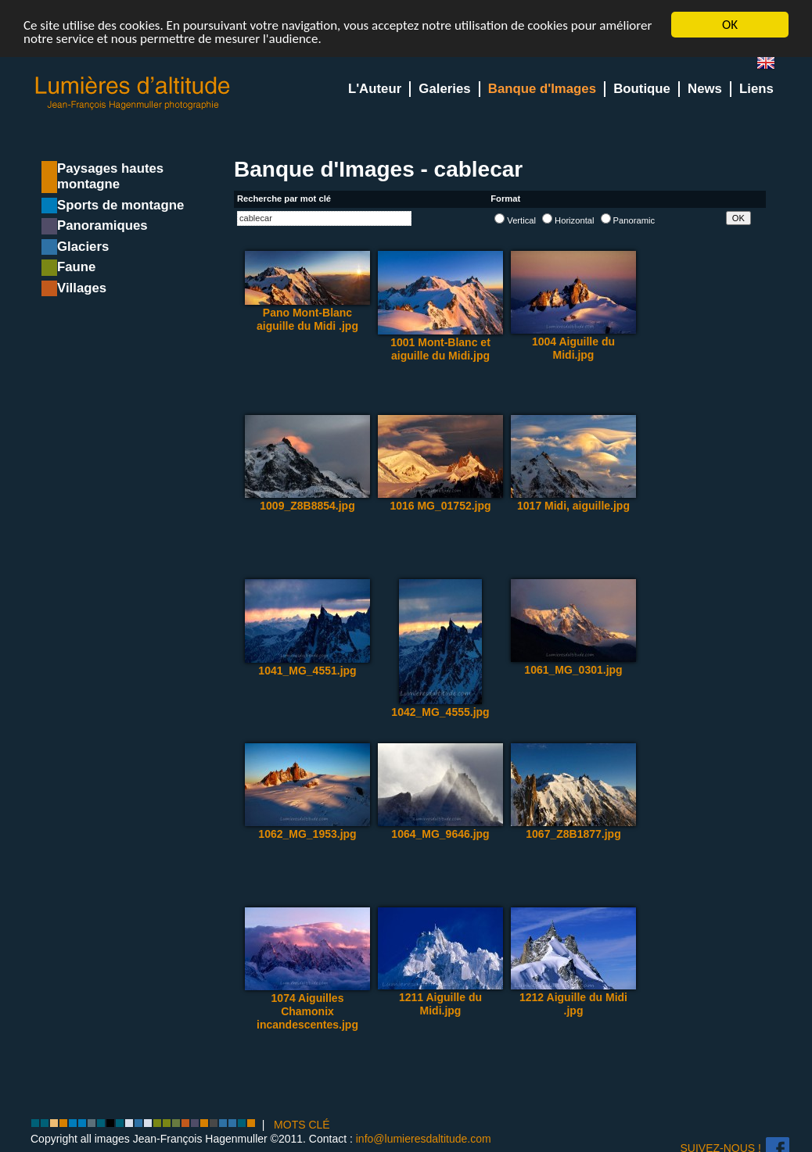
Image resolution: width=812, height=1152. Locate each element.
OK (730, 24)
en (772, 66)
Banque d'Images (542, 88)
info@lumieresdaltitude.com (423, 1138)
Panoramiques (102, 225)
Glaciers (83, 246)
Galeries (444, 88)
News (705, 88)
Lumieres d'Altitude (133, 93)
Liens (756, 88)
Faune (76, 266)
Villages (81, 288)
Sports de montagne (120, 205)
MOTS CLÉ (302, 1124)
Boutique (641, 88)
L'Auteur (374, 88)
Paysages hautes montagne (110, 176)
